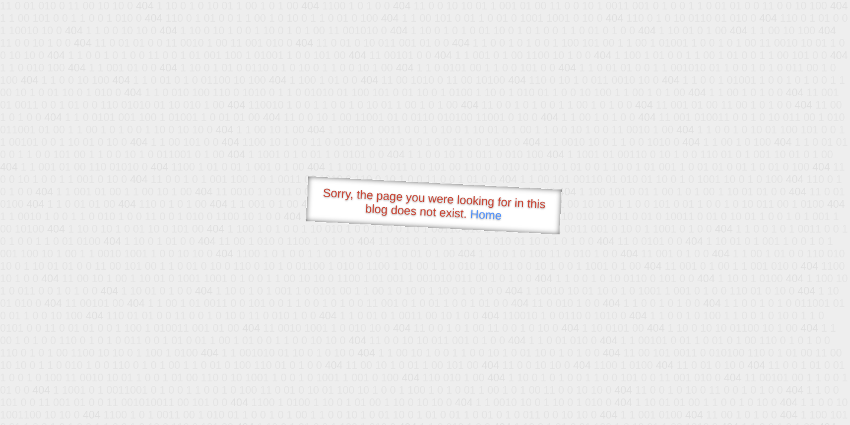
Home (486, 214)
